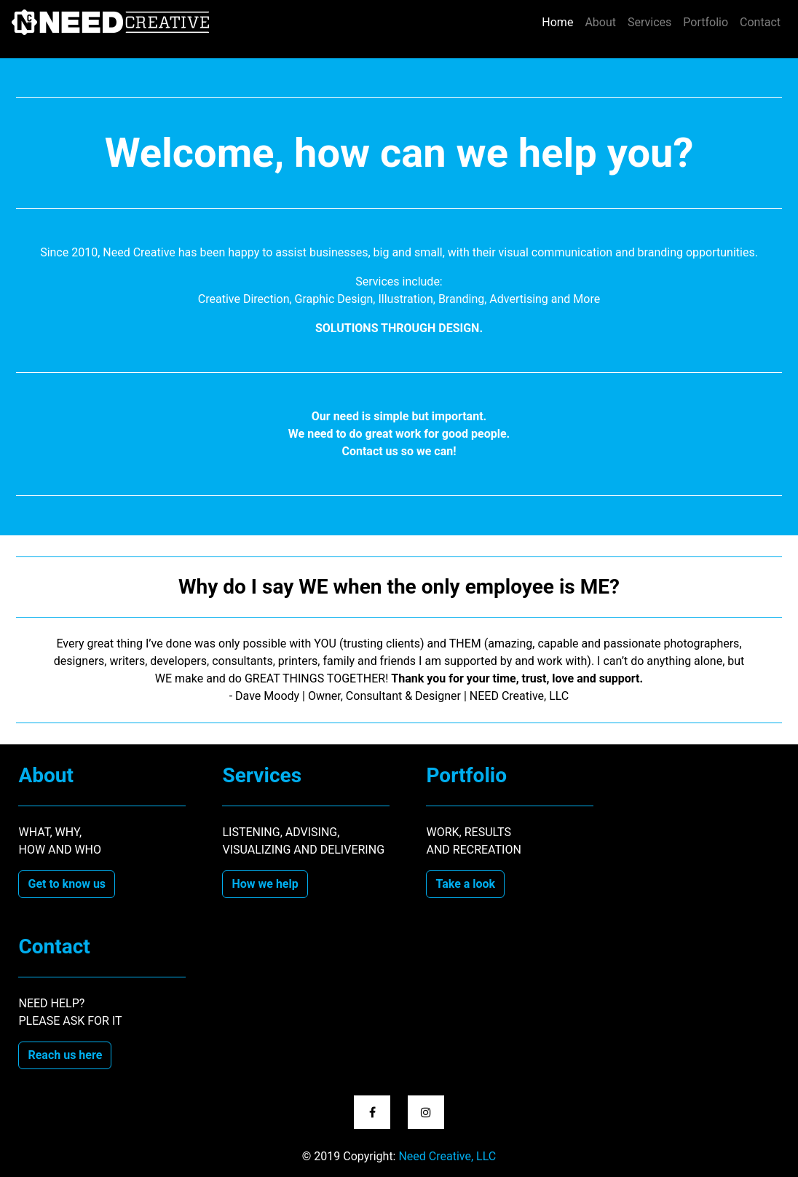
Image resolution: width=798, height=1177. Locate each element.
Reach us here (65, 1055)
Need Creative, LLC (447, 1156)
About (600, 22)
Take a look (465, 884)
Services (649, 22)
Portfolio (705, 22)
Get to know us (67, 884)
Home (560, 21)
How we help (265, 884)
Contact (760, 22)
